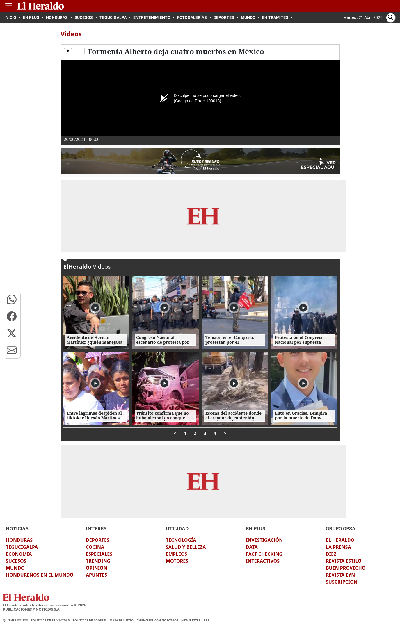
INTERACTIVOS (263, 561)
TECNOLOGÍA (181, 540)
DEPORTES (97, 540)
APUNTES (96, 575)
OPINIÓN (96, 568)
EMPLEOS (176, 554)
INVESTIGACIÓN (264, 540)
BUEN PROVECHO (345, 568)
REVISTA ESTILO (344, 561)
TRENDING (98, 561)
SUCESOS (16, 561)
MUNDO (15, 568)
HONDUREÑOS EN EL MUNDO (39, 575)
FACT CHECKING (264, 554)
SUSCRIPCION (342, 582)
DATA (252, 547)
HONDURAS (19, 540)
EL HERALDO (340, 540)
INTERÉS (96, 528)
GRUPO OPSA (340, 528)
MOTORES (177, 561)
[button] (11, 299)
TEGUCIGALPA (22, 547)
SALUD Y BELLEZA (186, 547)
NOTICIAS (17, 528)
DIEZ (331, 554)
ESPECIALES (99, 554)
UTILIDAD (177, 528)
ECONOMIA (19, 554)
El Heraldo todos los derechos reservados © (44, 605)
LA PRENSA (338, 547)
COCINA (95, 547)
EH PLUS (255, 528)
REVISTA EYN (340, 575)
